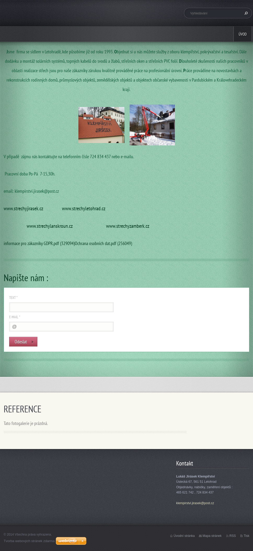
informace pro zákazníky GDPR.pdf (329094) (39, 243)
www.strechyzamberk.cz (127, 225)
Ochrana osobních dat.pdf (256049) (103, 243)
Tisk (246, 536)
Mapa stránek (212, 536)
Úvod (243, 34)
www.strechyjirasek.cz (23, 208)
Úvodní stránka (184, 536)
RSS (232, 536)
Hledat (245, 13)
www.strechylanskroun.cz (50, 225)
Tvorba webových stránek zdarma (29, 541)
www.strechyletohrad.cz (83, 208)
